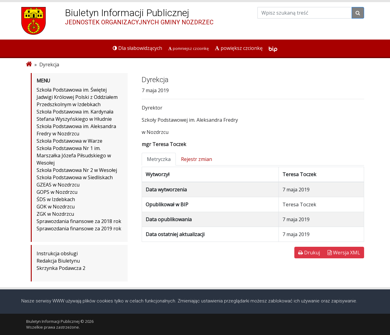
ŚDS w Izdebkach (56, 199)
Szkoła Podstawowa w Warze (69, 141)
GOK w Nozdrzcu (56, 206)
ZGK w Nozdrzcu (55, 214)
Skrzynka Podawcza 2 (61, 268)
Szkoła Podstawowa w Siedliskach (75, 177)
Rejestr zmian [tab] (196, 159)
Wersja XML (344, 252)
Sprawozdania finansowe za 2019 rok (79, 228)
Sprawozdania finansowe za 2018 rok (79, 221)
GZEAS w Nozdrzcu (58, 184)
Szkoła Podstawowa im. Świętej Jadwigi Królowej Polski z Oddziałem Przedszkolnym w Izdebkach (77, 97)
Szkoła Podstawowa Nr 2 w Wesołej (77, 170)
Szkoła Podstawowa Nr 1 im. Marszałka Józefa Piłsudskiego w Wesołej (74, 155)
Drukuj (309, 252)
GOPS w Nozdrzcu (57, 192)
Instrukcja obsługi (57, 253)
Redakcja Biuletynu (58, 260)
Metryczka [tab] (159, 159)
